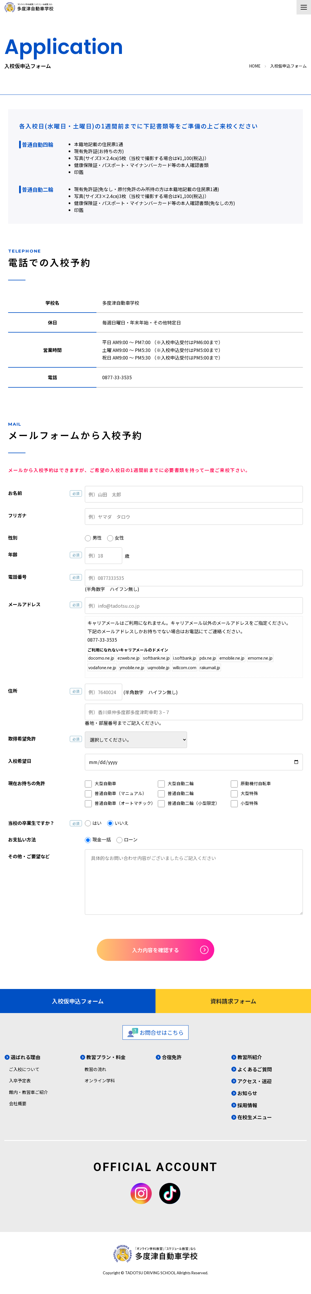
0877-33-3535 (117, 377)
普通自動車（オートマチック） (125, 803)
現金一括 (101, 839)
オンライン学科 (100, 1080)
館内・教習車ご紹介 (28, 1092)
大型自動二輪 (181, 783)
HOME (255, 66)
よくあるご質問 (254, 1069)
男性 (97, 537)
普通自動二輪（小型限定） (194, 803)
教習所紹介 (249, 1057)
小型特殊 (249, 803)
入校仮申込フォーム (78, 1001)
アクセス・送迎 (254, 1081)
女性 (119, 537)
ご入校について (24, 1069)
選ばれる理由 (25, 1057)
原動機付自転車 (256, 783)
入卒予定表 (20, 1080)
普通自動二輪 (181, 793)
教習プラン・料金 (106, 1057)
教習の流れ (95, 1069)
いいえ (122, 822)
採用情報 (247, 1105)
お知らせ (247, 1093)
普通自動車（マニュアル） (121, 793)
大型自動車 (105, 783)
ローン (131, 839)
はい (97, 822)
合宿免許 (172, 1057)
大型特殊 (249, 793)
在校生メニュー (254, 1117)
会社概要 (17, 1103)
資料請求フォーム (233, 1001)
